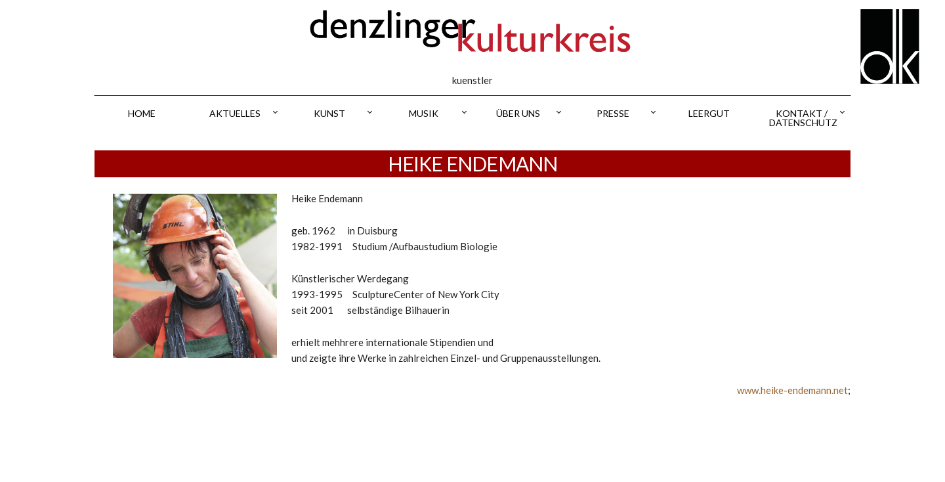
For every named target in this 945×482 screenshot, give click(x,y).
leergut (709, 113)
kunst (329, 113)
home (142, 113)
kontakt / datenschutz (803, 118)
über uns (518, 113)
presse (613, 113)
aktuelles (235, 113)
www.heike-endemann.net (792, 390)
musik (423, 113)
